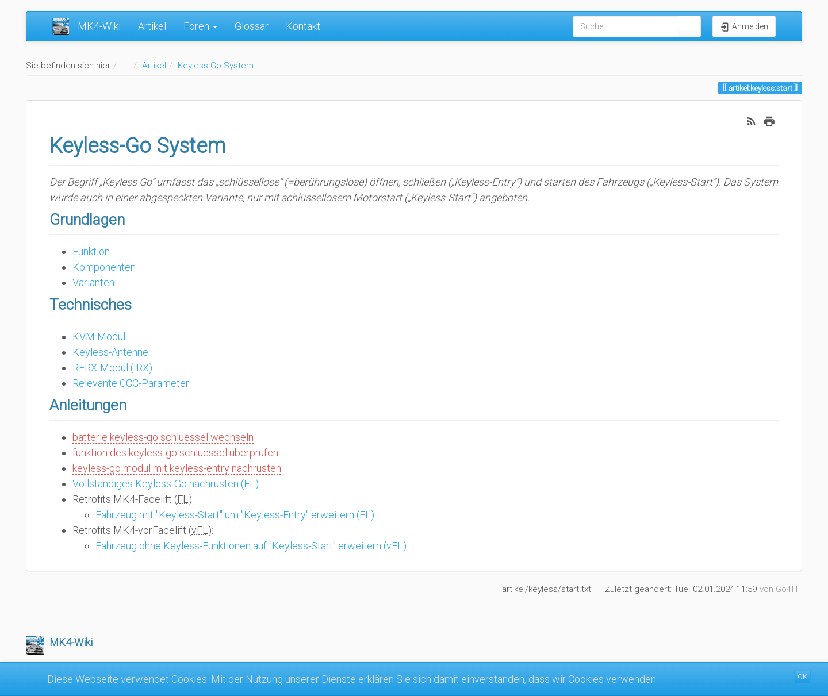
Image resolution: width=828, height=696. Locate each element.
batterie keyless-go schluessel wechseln (163, 437)
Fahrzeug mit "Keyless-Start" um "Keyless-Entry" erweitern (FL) (234, 515)
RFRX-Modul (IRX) (112, 368)
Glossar (252, 26)
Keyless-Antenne (110, 352)
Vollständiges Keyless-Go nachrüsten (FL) (165, 484)
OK (802, 677)
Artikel (152, 26)
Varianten (93, 282)
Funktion (91, 251)
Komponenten (104, 267)
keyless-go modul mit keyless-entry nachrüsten (176, 468)
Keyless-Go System (216, 65)
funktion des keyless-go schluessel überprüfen (175, 453)
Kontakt (303, 26)
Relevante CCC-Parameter (130, 383)
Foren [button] (200, 26)
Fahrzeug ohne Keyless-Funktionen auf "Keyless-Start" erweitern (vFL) (251, 546)
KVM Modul (98, 336)
